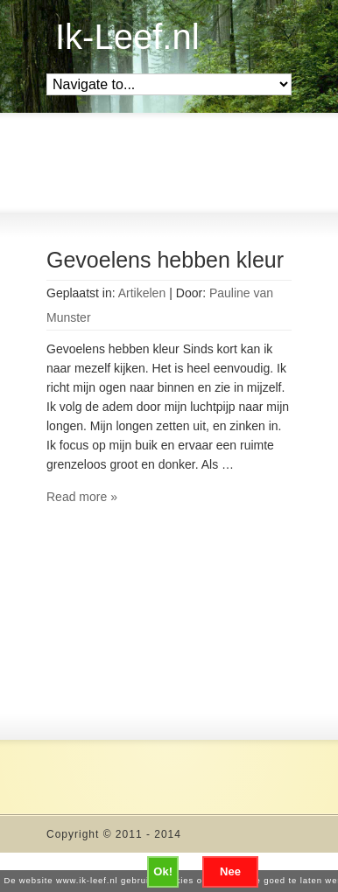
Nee (230, 871)
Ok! (163, 871)
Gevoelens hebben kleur (165, 259)
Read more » (81, 497)
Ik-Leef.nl (127, 36)
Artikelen (141, 293)
